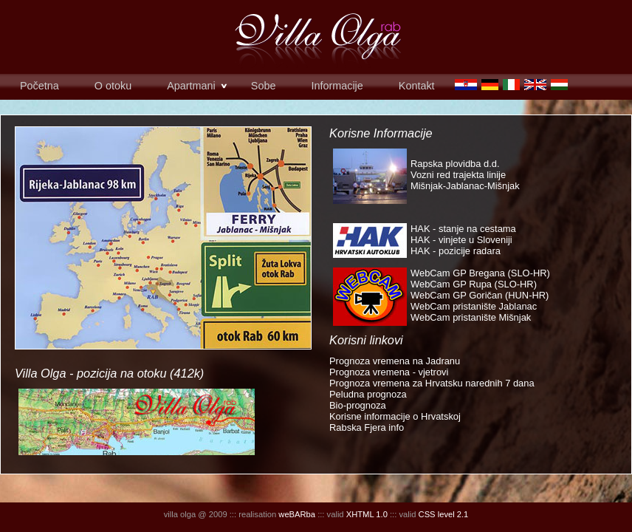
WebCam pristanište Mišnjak (471, 317)
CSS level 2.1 (444, 514)
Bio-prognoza (357, 405)
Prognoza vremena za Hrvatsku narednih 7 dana (432, 383)
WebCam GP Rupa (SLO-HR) (474, 284)
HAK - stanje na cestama (463, 228)
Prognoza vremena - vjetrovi (388, 372)
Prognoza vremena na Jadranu (394, 360)
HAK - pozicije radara (456, 250)
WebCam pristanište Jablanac (474, 306)
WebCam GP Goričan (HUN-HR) (480, 295)
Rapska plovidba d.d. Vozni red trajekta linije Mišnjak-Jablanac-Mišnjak (465, 174)
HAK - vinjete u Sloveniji (461, 239)
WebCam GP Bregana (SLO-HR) (480, 273)
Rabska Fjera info (366, 427)
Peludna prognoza (368, 394)
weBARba (296, 514)
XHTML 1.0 (367, 514)
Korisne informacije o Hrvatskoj (395, 416)
